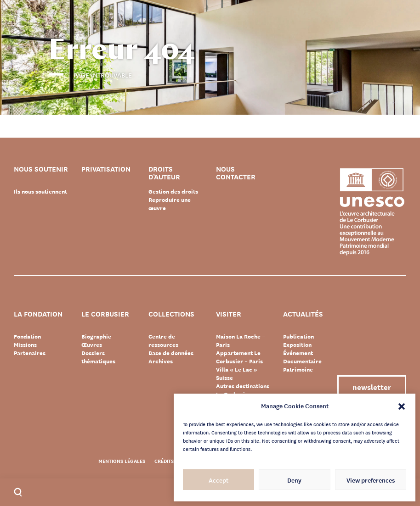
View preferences (370, 480)
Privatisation (106, 169)
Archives (160, 361)
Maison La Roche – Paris (240, 340)
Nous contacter (235, 173)
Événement (298, 353)
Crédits (164, 460)
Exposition (297, 344)
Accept (218, 480)
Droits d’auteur (164, 173)
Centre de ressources (163, 340)
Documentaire (302, 361)
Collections (171, 314)
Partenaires (29, 353)
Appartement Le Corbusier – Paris (239, 357)
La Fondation (38, 314)
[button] (401, 405)
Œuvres (91, 344)
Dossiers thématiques (98, 357)
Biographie (96, 336)
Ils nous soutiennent (40, 191)
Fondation (27, 336)
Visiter (228, 314)
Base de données (170, 353)
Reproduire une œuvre (169, 203)
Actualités (303, 314)
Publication (298, 336)
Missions (25, 344)
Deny (294, 480)
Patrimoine (298, 369)
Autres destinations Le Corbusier (242, 390)
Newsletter (371, 386)
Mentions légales (121, 460)
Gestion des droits (173, 191)
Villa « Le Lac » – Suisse (239, 373)
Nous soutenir (41, 169)
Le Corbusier (105, 314)
